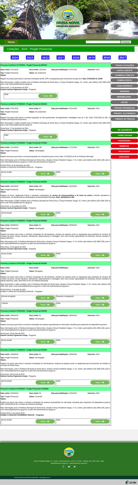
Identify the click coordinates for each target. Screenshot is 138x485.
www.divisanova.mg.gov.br (45, 162)
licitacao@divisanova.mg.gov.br (20, 84)
